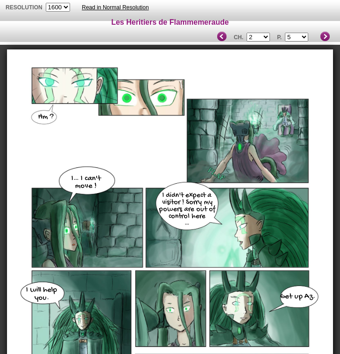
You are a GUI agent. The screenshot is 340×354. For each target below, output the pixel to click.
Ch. (238, 37)
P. (279, 37)
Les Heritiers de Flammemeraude (170, 22)
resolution (25, 7)
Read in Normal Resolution (115, 7)
